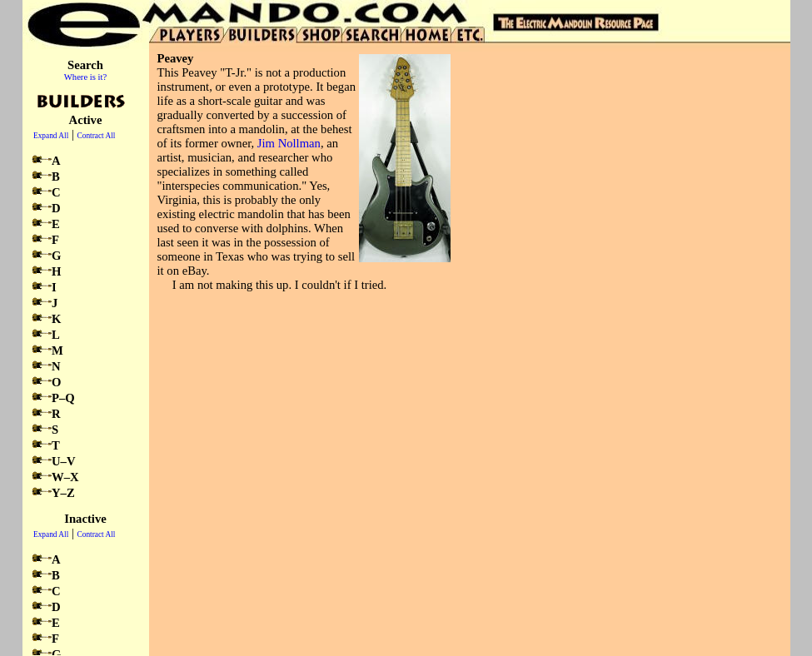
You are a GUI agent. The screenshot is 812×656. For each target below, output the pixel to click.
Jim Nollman (289, 143)
